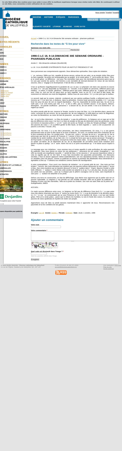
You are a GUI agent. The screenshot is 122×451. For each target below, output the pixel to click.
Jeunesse (67, 26)
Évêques (60, 17)
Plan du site (107, 267)
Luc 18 (41, 213)
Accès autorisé (108, 269)
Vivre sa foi (79, 26)
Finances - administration (110, 19)
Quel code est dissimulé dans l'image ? (47, 251)
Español (116, 12)
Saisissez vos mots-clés (40, 48)
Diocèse (37, 17)
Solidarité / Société (41, 26)
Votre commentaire (39, 230)
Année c (54, 213)
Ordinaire (68, 213)
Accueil (33, 38)
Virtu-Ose (117, 265)
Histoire (48, 17)
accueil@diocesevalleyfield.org (66, 267)
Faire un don (93, 19)
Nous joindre (100, 12)
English (109, 12)
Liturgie (57, 26)
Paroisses (73, 17)
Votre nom (35, 225)
